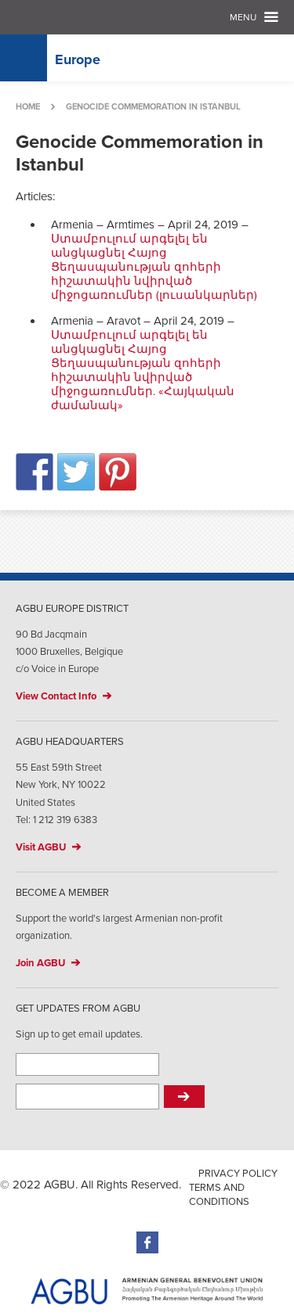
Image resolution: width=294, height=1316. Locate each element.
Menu (243, 17)
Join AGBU (40, 963)
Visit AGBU (41, 847)
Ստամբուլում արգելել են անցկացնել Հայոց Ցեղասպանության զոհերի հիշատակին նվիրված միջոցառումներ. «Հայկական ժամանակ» (142, 370)
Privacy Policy (238, 1173)
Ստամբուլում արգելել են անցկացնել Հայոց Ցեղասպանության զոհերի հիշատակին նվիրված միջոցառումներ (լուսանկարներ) (154, 267)
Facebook (147, 1242)
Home (28, 107)
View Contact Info (56, 696)
